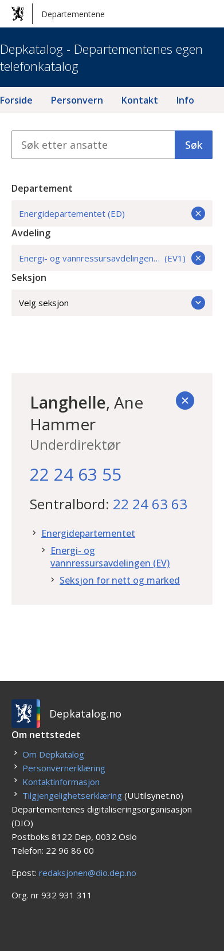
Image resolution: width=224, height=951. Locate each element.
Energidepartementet (88, 533)
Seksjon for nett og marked (120, 580)
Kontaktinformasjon (61, 781)
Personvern (77, 100)
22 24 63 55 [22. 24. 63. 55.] (75, 474)
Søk (193, 145)
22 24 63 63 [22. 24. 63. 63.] (150, 503)
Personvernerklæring (63, 768)
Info (185, 100)
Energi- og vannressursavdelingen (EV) (110, 556)
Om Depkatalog (53, 754)
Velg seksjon (112, 303)
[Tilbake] (185, 400)
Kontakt (139, 100)
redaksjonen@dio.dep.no (87, 872)
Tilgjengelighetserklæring (72, 795)
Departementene (58, 13)
